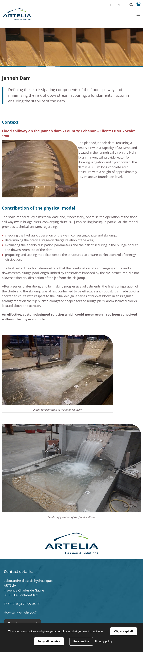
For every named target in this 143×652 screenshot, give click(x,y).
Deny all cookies (49, 641)
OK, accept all (123, 631)
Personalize (81, 641)
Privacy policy (103, 641)
